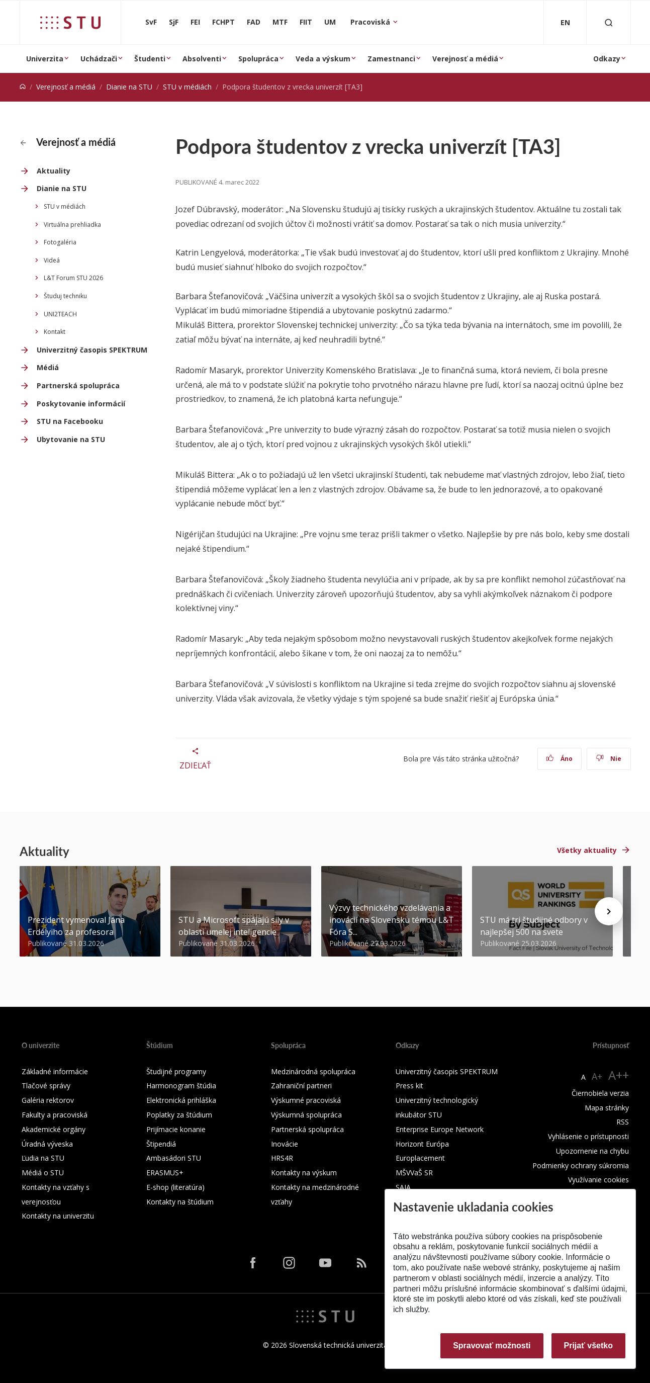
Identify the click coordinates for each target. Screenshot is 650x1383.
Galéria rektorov (48, 1100)
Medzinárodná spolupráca (313, 1071)
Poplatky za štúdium (179, 1114)
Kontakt (54, 331)
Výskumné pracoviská (306, 1100)
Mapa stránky (607, 1107)
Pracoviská (371, 22)
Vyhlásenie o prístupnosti (588, 1136)
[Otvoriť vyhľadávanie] (609, 22)
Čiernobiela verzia (600, 1093)
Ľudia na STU (43, 1158)
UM (330, 22)
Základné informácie (55, 1071)
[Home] (23, 87)
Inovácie (284, 1144)
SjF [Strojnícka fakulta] (173, 22)
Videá (52, 260)
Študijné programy (176, 1071)
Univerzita (44, 58)
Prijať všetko (588, 1345)
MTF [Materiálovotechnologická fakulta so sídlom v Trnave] (280, 22)
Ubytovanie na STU (71, 439)
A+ (597, 1076)
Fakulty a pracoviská (54, 1114)
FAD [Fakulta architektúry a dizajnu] (253, 22)
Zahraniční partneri (301, 1085)
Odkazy (606, 58)
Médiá (48, 367)
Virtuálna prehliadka (72, 224)
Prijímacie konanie (176, 1129)
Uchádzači (98, 58)
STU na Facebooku (70, 421)
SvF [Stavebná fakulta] (151, 22)
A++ (618, 1075)
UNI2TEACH (60, 314)
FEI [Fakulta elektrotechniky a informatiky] (195, 22)
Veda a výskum (323, 58)
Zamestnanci (391, 58)
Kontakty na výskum (304, 1172)
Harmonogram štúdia (181, 1085)
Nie (608, 758)
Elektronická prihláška (181, 1100)
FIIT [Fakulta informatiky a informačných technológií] (306, 22)
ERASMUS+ (164, 1172)
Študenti (149, 58)
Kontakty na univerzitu (58, 1216)
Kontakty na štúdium (180, 1201)
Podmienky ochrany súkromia (580, 1165)
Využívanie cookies (598, 1179)
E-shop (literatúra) (175, 1187)
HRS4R (282, 1158)
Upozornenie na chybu (592, 1151)
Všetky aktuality (587, 850)
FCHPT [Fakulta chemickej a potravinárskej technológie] (223, 22)
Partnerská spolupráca (78, 385)
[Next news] (609, 911)
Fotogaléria (60, 242)
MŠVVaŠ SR (414, 1172)
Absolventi (201, 58)
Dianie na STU (129, 87)
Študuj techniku (65, 296)
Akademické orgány (53, 1129)
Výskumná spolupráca (306, 1114)
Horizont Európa (422, 1144)
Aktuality (53, 171)
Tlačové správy (46, 1085)
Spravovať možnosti (491, 1345)
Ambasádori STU (173, 1158)
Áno (559, 758)
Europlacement (420, 1158)
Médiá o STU (43, 1172)
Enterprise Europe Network (440, 1129)
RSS (622, 1122)
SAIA (403, 1187)
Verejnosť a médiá (465, 58)
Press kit (409, 1085)
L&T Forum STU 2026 (73, 278)
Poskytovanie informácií (81, 403)
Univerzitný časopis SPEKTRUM (92, 350)
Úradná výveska (47, 1144)
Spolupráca (258, 58)
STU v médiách (187, 87)
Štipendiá (161, 1144)
